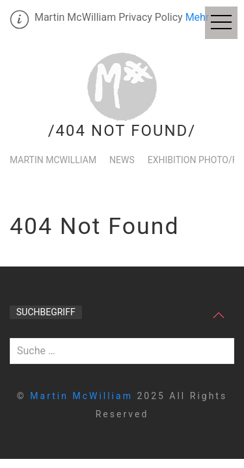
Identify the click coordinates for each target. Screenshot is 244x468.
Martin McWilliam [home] (83, 396)
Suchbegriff (45, 312)
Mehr (197, 17)
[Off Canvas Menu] (221, 22)
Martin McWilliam (53, 160)
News (122, 160)
